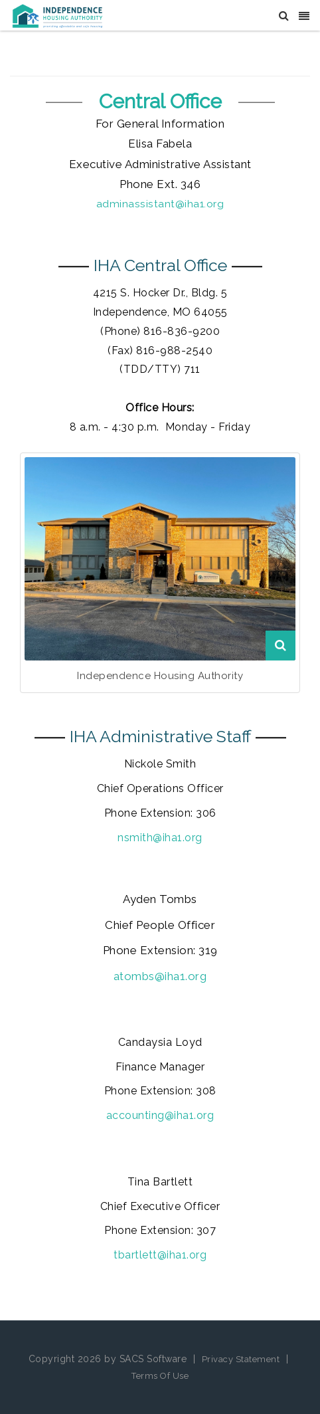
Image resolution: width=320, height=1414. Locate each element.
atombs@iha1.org (160, 976)
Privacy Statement (241, 1359)
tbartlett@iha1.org (160, 1255)
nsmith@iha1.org (160, 837)
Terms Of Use (160, 1376)
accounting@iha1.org (160, 1115)
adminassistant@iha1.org (160, 203)
